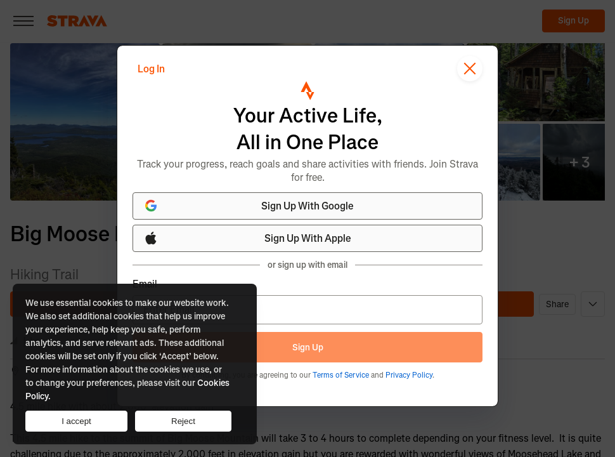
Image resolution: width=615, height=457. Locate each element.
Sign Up (307, 347)
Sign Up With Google (248, 205)
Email (145, 284)
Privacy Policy (408, 375)
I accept (76, 421)
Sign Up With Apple (247, 238)
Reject (183, 421)
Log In (151, 69)
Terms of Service (341, 375)
